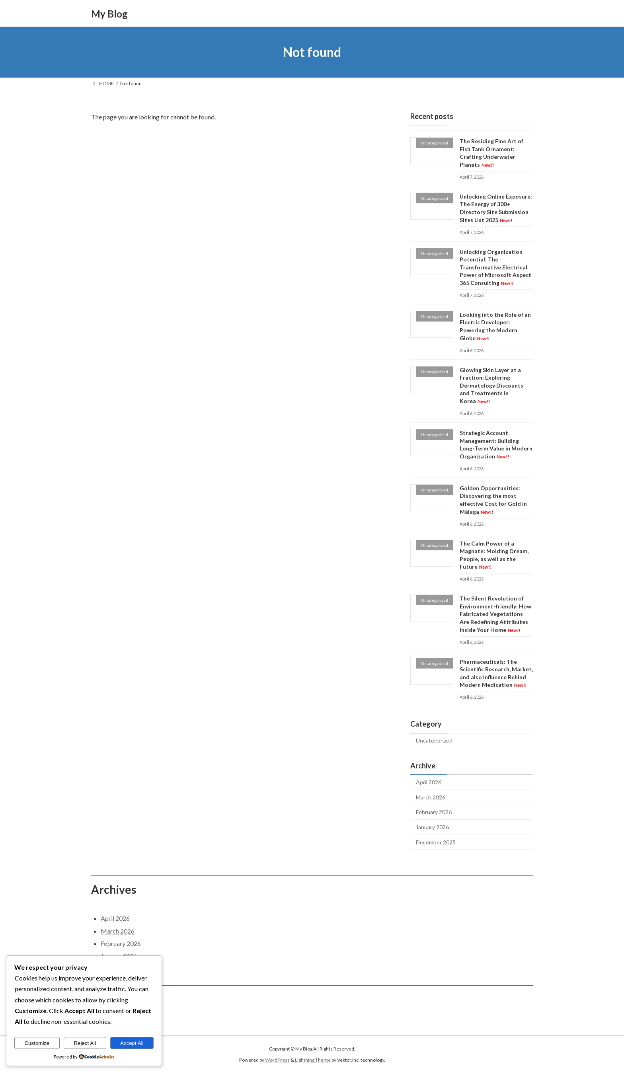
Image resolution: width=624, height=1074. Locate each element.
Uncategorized (434, 740)
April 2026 (428, 782)
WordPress (277, 1060)
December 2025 (436, 842)
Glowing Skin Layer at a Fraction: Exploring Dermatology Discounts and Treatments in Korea (491, 385)
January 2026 (432, 827)
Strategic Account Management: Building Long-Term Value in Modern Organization (496, 444)
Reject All (85, 1043)
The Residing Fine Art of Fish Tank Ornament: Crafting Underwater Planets (491, 153)
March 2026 (430, 797)
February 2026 (434, 812)
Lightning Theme (313, 1060)
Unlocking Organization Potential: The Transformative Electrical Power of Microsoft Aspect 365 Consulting (495, 267)
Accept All (132, 1043)
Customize (36, 1043)
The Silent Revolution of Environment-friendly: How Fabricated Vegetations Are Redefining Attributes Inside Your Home (495, 614)
